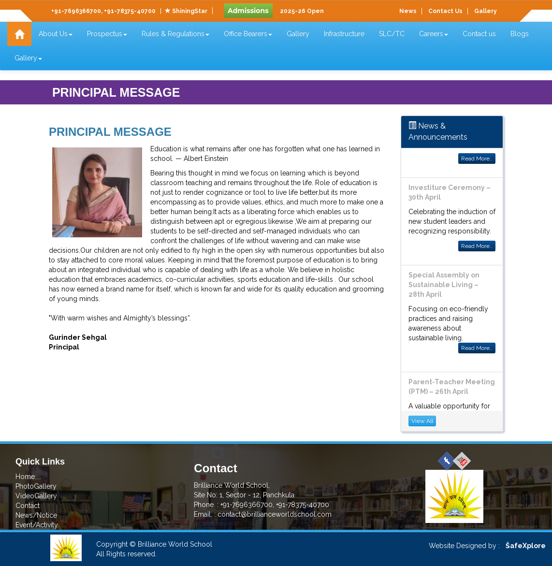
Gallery (485, 11)
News (408, 11)
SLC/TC (392, 34)
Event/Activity (36, 525)
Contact (27, 505)
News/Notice (36, 515)
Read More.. (477, 158)
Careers (433, 34)
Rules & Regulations (175, 34)
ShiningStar (186, 11)
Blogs (519, 34)
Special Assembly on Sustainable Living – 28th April (443, 284)
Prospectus (107, 34)
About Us (56, 34)
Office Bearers (248, 34)
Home (25, 476)
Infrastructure (344, 34)
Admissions (248, 10)
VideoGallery (36, 496)
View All (422, 421)
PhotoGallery (36, 486)
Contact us (479, 34)
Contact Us (445, 11)
